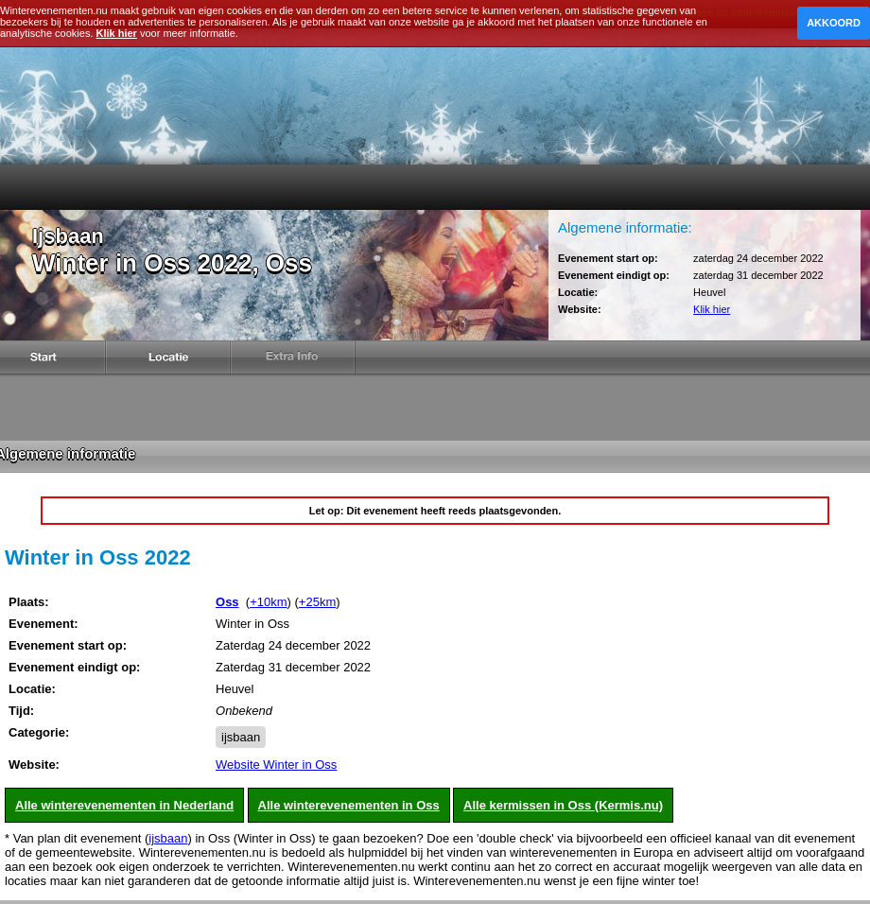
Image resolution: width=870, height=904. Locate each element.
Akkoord (834, 22)
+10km (268, 602)
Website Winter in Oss (276, 764)
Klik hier (711, 309)
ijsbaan (240, 737)
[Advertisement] (435, 412)
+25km (317, 602)
